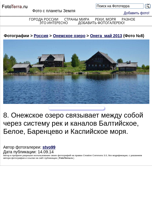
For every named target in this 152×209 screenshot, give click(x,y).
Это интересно (54, 22)
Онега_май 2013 (106, 35)
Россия (41, 35)
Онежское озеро (69, 35)
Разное (128, 19)
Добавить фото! (136, 13)
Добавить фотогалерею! (101, 22)
